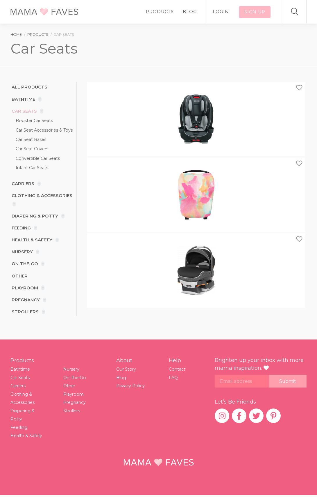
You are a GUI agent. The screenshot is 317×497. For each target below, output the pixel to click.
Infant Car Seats (32, 168)
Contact (177, 370)
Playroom (23, 289)
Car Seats (23, 111)
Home (16, 34)
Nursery (21, 252)
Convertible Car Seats (38, 158)
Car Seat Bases (31, 139)
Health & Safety (31, 240)
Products (170, 11)
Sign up (257, 11)
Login (226, 11)
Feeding (20, 228)
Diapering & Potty (34, 216)
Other (18, 277)
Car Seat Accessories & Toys (45, 130)
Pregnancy (25, 301)
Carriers (21, 184)
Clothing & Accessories (41, 196)
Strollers (24, 313)
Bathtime (22, 99)
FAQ (173, 378)
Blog (198, 11)
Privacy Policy (130, 387)
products (37, 34)
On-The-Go (24, 265)
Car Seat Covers (32, 149)
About (124, 362)
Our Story (126, 370)
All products (28, 87)
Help (175, 362)
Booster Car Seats (34, 120)
